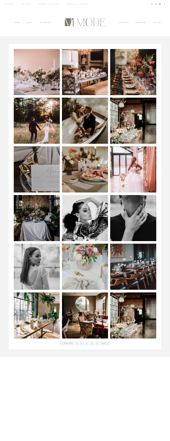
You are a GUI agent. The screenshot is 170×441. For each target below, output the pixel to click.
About (30, 22)
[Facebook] (152, 1)
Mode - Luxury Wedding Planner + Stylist (85, 22)
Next (105, 343)
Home (17, 22)
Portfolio (123, 22)
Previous (67, 343)
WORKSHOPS (141, 22)
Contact (157, 22)
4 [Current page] (92, 343)
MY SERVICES (45, 22)
